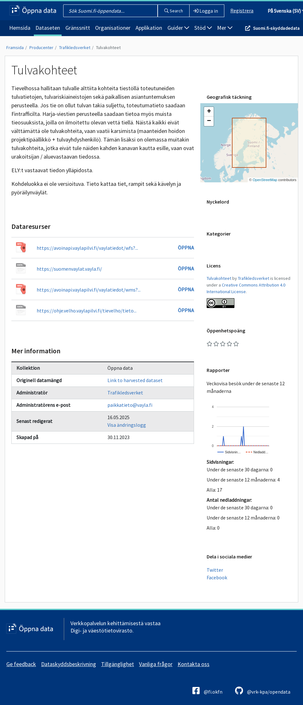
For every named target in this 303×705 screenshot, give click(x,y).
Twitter (215, 570)
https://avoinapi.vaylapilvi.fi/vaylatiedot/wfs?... (87, 248)
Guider (178, 27)
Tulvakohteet (108, 47)
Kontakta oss (193, 664)
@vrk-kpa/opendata (262, 690)
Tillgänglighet (117, 664)
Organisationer (112, 27)
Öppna (186, 247)
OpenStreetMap (265, 180)
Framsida (15, 47)
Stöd (203, 27)
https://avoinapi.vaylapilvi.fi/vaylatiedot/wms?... (89, 289)
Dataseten (47, 27)
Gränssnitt (77, 27)
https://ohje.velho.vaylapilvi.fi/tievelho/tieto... (86, 310)
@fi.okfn (207, 690)
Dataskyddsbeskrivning (68, 664)
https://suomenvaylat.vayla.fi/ (69, 269)
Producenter (41, 47)
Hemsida (19, 27)
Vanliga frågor (156, 664)
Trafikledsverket (74, 47)
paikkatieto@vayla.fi (129, 405)
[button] (209, 111)
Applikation (149, 27)
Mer (225, 27)
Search (173, 11)
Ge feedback (21, 664)
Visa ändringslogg (126, 425)
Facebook (217, 577)
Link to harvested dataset (135, 380)
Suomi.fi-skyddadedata (276, 28)
